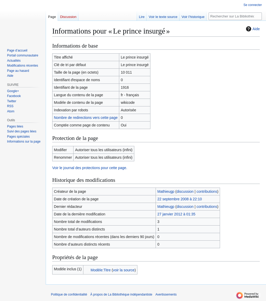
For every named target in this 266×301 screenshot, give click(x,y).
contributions (207, 191)
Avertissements (166, 294)
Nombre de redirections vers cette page (86, 118)
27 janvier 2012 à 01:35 (176, 214)
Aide (252, 28)
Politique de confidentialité (69, 294)
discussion (185, 191)
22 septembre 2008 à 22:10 (179, 199)
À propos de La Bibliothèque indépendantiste (121, 294)
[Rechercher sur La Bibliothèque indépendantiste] (235, 16)
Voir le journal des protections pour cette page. (89, 168)
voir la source (124, 270)
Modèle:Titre (101, 270)
